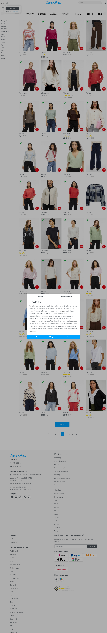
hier (39, 326)
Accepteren (70, 337)
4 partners (60, 311)
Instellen (35, 337)
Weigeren (52, 337)
